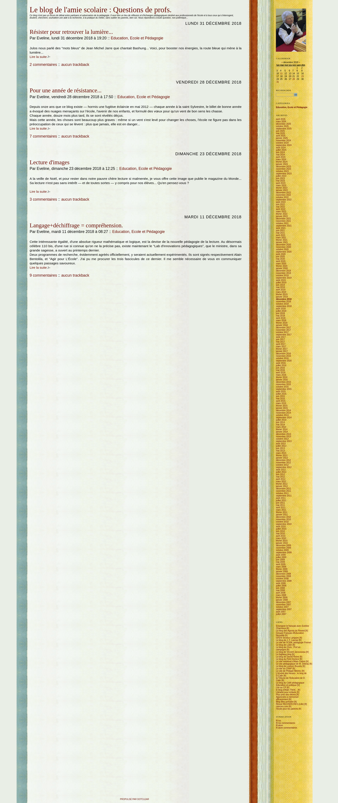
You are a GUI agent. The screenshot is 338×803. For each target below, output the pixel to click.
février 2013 (281, 455)
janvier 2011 (282, 514)
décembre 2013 (283, 434)
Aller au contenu (30, 5)
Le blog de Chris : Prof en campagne (288, 648)
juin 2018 (280, 313)
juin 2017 (280, 339)
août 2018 (281, 308)
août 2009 (281, 555)
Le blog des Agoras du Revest (290, 630)
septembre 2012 (283, 467)
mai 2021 (280, 233)
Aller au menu (40, 5)
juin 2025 (280, 131)
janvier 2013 (282, 458)
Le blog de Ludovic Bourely (289, 666)
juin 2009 (280, 559)
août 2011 (281, 498)
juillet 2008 (281, 585)
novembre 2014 (283, 413)
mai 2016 (280, 370)
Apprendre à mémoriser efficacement (287, 698)
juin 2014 (280, 422)
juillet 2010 (281, 529)
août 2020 (281, 254)
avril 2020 (280, 261)
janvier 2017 (282, 351)
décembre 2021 (283, 218)
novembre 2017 (283, 330)
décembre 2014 (283, 410)
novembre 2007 (283, 604)
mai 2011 (280, 505)
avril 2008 (280, 593)
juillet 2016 (281, 365)
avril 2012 (280, 479)
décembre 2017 (283, 327)
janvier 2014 (282, 432)
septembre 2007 (283, 609)
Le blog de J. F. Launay (287, 640)
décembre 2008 (283, 574)
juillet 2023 (281, 176)
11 (281, 73)
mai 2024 (280, 154)
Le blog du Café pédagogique (290, 683)
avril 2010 (280, 536)
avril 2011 (280, 507)
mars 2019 (281, 292)
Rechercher (283, 90)
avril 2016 (280, 372)
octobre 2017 (282, 332)
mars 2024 (281, 159)
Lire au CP (281, 687)
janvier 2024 (282, 164)
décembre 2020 (283, 244)
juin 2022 (280, 204)
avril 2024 (280, 157)
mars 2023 (281, 185)
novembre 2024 (283, 140)
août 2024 (281, 147)
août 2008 (281, 583)
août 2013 (281, 443)
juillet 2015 (281, 394)
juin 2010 (280, 531)
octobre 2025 (282, 126)
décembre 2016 (283, 353)
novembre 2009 (283, 548)
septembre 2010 (283, 524)
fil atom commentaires (286, 728)
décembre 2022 (283, 192)
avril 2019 (280, 289)
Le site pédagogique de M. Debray (292, 664)
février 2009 (281, 569)
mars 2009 (281, 567)
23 (302, 76)
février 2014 (281, 429)
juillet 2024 (281, 150)
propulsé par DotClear (134, 799)
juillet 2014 (281, 420)
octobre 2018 (282, 304)
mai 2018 (280, 316)
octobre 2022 (282, 197)
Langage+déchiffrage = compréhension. (76, 225)
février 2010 (281, 540)
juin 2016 (280, 368)
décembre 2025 (283, 124)
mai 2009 (280, 562)
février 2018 (281, 323)
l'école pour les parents (287, 709)
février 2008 (281, 597)
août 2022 (281, 202)
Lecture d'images (50, 162)
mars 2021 (281, 237)
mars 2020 (281, 263)
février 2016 (281, 377)
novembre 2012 (283, 462)
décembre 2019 (283, 271)
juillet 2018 (281, 311)
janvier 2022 (282, 216)
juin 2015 (280, 396)
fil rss (278, 720)
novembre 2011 (283, 491)
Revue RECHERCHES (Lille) (290, 704)
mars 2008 (281, 595)
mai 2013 (280, 451)
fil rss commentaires (285, 723)
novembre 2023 (283, 169)
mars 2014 (281, 427)
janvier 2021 (282, 242)
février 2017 (281, 349)
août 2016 (281, 363)
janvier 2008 (282, 600)
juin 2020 (280, 256)
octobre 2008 (282, 578)
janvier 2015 (282, 408)
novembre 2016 (283, 356)
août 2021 (281, 228)
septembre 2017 (283, 334)
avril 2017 (280, 344)
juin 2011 (280, 503)
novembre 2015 (283, 384)
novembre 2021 (283, 221)
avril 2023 (280, 183)
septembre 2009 (283, 552)
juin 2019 (280, 285)
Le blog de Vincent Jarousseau (290, 652)
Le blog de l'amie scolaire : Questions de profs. (101, 10)
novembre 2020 (283, 247)
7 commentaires (43, 136)
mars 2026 (281, 121)
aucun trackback (75, 64)
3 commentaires (43, 199)
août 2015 (281, 391)
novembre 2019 (283, 273)
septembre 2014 (283, 417)
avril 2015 (280, 401)
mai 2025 (280, 133)
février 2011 (281, 512)
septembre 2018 (283, 306)
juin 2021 (280, 230)
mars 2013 (281, 453)
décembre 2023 (283, 166)
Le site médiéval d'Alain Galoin (290, 661)
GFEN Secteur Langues (287, 638)
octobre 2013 (282, 439)
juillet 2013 (281, 446)
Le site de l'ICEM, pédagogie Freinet (293, 642)
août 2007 (281, 612)
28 (294, 79)
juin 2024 (280, 152)
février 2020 (281, 266)
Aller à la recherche (50, 5)
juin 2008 (280, 588)
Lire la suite (38, 57)
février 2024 (281, 162)
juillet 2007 (281, 614)
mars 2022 (281, 211)
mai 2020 (280, 259)
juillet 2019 (281, 282)
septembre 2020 (283, 252)
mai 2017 (280, 342)
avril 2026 (280, 119)
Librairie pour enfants (286, 692)
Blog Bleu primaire (285, 702)
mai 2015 (280, 398)
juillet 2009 (281, 557)
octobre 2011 (282, 493)
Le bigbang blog (283, 654)
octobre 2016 (282, 358)
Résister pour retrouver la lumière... (71, 32)
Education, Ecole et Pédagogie (137, 38)
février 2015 (281, 406)
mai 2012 (280, 477)
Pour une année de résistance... (66, 90)
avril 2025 (280, 136)
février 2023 (281, 188)
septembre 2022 (283, 199)
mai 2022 (280, 207)
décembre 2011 (283, 488)
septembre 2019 (283, 278)
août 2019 (281, 280)
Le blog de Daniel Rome (287, 657)
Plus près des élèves (286, 694)
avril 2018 (280, 318)
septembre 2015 (283, 389)
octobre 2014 (282, 415)
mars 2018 (281, 320)
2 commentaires (43, 64)
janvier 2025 (282, 138)
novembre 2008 (283, 576)
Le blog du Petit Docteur (287, 659)
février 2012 (281, 484)
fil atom (279, 725)
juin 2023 (280, 178)
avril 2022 (280, 209)
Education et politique (286, 685)
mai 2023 (280, 181)
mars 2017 (281, 346)
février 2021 (281, 240)
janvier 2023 (282, 190)
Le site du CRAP (284, 668)
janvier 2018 (282, 325)
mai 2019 (280, 287)
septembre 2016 (283, 361)
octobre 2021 (282, 223)
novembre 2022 (283, 195)
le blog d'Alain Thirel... (286, 690)
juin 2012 (280, 474)
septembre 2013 (283, 441)
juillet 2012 (281, 472)
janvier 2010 (282, 543)
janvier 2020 (282, 268)
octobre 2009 (282, 550)
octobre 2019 (282, 275)
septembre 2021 (283, 226)
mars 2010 (281, 538)
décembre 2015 (283, 382)
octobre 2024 (282, 143)
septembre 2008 (283, 581)
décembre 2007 (283, 602)
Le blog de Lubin (284, 645)
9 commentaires (43, 275)
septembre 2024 (283, 145)
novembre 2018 (283, 301)
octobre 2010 (282, 522)
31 (277, 82)
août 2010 (281, 526)
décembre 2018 (283, 299)
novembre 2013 (283, 436)
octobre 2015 (282, 387)
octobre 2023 (282, 171)
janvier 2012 (282, 486)
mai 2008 (280, 590)
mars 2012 (281, 481)
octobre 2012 (282, 465)
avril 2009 (280, 564)
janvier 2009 (282, 571)
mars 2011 (281, 510)
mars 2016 (281, 375)
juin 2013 (280, 448)
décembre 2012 (283, 460)
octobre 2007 (282, 607)
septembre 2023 (283, 173)
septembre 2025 (283, 128)
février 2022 (281, 214)
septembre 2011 (283, 496)
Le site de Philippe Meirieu (288, 671)
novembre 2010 (283, 519)
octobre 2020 (282, 249)
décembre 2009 (283, 545)
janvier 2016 (282, 379)
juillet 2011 (281, 500)
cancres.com (282, 706)
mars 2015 (281, 403)
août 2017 (281, 337)
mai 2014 (280, 424)
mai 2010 (280, 533)
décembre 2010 (283, 517)
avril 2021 (280, 235)
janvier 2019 (282, 297)
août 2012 (281, 469)
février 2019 (281, 294)
